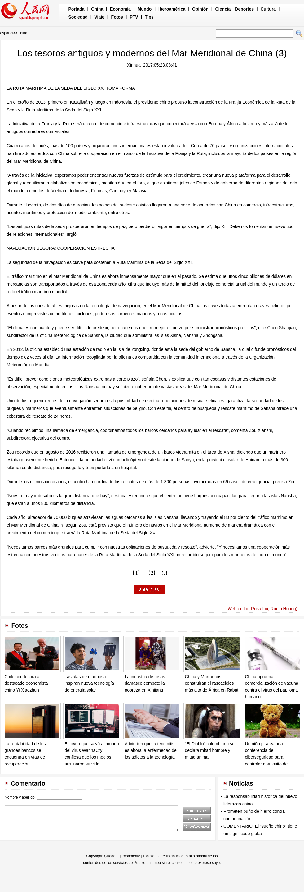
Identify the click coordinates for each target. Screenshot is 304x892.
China (97, 8)
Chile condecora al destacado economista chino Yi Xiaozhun (26, 683)
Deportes (244, 8)
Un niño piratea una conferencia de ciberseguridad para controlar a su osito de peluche (266, 757)
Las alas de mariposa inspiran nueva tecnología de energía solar (89, 683)
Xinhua (134, 64)
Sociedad (78, 17)
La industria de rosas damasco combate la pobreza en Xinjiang (145, 683)
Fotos (117, 17)
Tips (149, 17)
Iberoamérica (171, 8)
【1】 (136, 572)
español (6, 33)
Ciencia (223, 8)
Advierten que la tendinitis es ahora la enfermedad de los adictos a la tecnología (151, 750)
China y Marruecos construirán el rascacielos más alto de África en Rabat (212, 683)
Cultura (268, 8)
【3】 (164, 573)
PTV (134, 17)
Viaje (99, 17)
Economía (120, 8)
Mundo (145, 8)
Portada (76, 8)
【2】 (152, 572)
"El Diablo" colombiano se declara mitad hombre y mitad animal (210, 750)
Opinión (200, 8)
